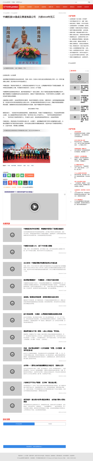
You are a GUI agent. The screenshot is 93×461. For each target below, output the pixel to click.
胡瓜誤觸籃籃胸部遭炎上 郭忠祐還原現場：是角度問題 (84, 109)
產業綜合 (72, 6)
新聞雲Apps (19, 0)
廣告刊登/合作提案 (39, 455)
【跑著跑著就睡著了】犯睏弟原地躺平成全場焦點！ (19, 192)
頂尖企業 (37, 6)
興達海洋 (20, 165)
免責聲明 (72, 455)
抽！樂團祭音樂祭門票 (79, 164)
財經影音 (65, 6)
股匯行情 (51, 6)
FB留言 (50, 423)
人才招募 (26, 455)
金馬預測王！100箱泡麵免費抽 (80, 156)
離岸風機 (13, 165)
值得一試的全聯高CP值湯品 (80, 181)
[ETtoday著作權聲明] (28, 187)
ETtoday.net (50, 458)
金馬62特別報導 (77, 131)
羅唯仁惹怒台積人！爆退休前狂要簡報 (79, 34)
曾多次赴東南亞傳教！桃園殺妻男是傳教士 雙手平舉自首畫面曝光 (84, 89)
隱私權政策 (59, 455)
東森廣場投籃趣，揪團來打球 (80, 148)
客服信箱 (47, 455)
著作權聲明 (66, 455)
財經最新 (29, 6)
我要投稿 (20, 455)
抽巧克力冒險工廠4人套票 (79, 140)
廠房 (25, 165)
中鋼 (9, 165)
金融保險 (44, 6)
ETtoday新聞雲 (6, 0)
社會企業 (86, 6)
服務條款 (53, 455)
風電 (32, 165)
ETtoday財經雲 (72, 63)
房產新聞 (79, 6)
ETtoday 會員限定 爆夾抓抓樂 (80, 173)
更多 (87, 71)
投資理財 (22, 6)
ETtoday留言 (19, 423)
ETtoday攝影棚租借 (78, 199)
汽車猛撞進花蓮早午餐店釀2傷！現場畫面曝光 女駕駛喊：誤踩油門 (84, 99)
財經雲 (11, 6)
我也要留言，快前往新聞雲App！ (34, 446)
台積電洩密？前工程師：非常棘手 (78, 19)
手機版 (13, 0)
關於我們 (31, 455)
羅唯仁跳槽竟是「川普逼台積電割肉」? (80, 43)
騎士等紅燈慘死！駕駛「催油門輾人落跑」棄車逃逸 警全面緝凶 (84, 118)
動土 (28, 165)
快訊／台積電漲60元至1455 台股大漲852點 (81, 50)
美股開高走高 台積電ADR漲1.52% (79, 37)
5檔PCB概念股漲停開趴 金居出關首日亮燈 (81, 30)
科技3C (58, 6)
